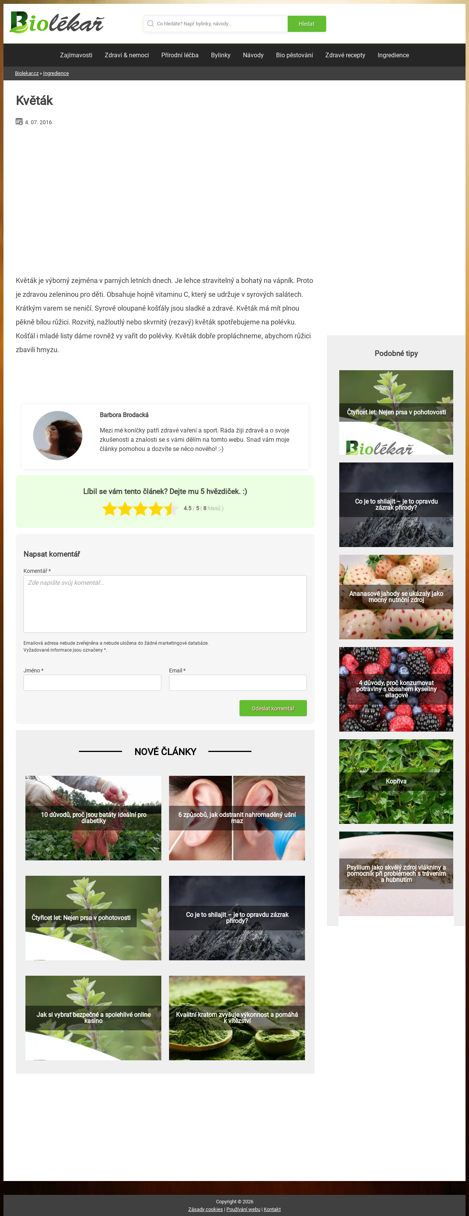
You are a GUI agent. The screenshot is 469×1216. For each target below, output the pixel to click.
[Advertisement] (165, 197)
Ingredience (393, 55)
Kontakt (272, 1209)
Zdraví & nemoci (127, 55)
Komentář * (37, 571)
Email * (177, 670)
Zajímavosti (76, 55)
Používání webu (243, 1209)
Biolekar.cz (27, 73)
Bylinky (221, 55)
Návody (253, 55)
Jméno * (33, 670)
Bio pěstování (294, 55)
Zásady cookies (205, 1209)
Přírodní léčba (180, 55)
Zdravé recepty (345, 55)
